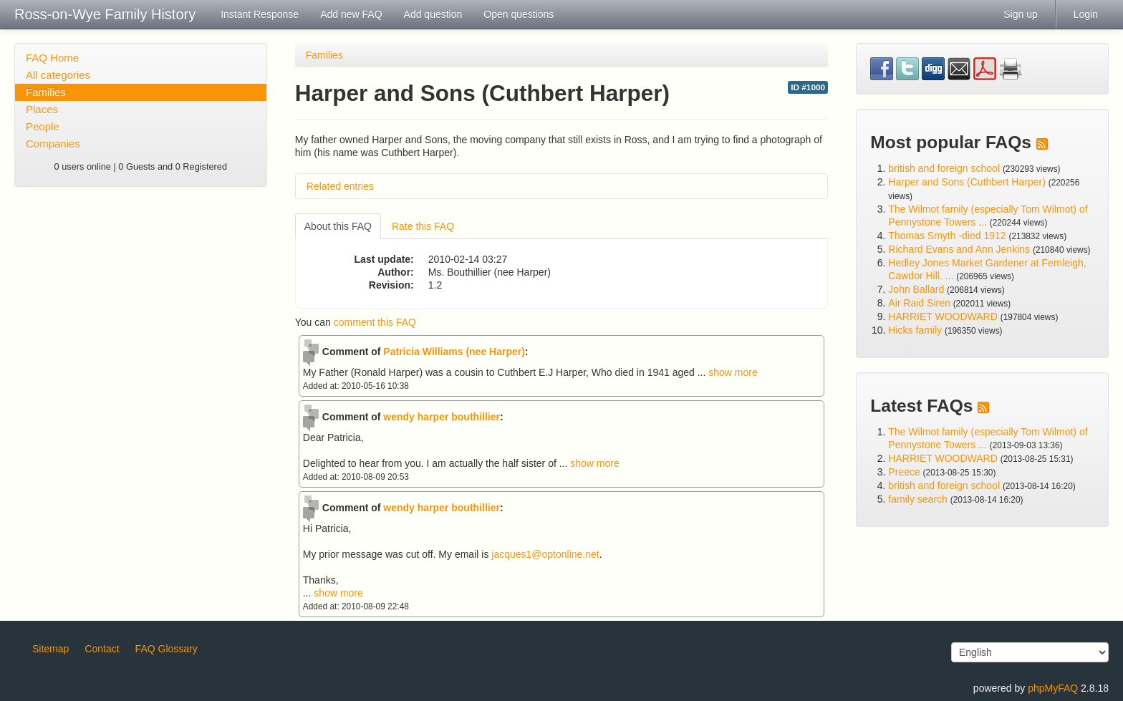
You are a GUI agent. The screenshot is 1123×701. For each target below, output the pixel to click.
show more (732, 372)
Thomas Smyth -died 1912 (947, 235)
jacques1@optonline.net (545, 554)
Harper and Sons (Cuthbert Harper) (966, 182)
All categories (58, 75)
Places (42, 109)
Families (46, 92)
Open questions (518, 14)
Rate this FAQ (423, 226)
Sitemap (50, 648)
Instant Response (260, 14)
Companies (53, 143)
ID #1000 (808, 87)
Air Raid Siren (919, 303)
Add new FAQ (351, 14)
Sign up (1020, 14)
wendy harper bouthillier (441, 416)
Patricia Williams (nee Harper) (454, 351)
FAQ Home (52, 58)
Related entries (340, 186)
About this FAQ (338, 226)
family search (919, 499)
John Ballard (916, 289)
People (42, 126)
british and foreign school (944, 168)
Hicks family (916, 330)
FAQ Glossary (166, 648)
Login (1086, 14)
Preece (904, 472)
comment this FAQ (375, 322)
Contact (102, 648)
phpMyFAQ (1053, 688)
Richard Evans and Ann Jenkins (959, 249)
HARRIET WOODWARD (942, 316)
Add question (433, 14)
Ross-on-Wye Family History (105, 14)
